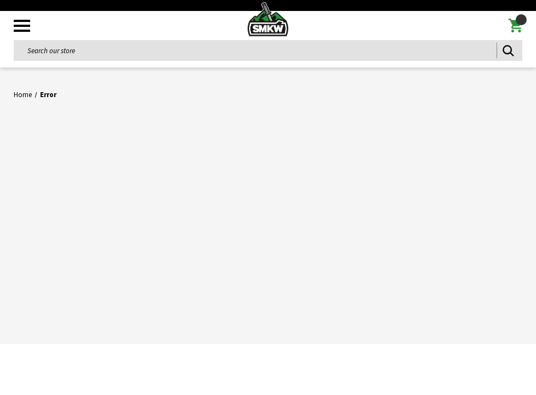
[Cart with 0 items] (515, 26)
